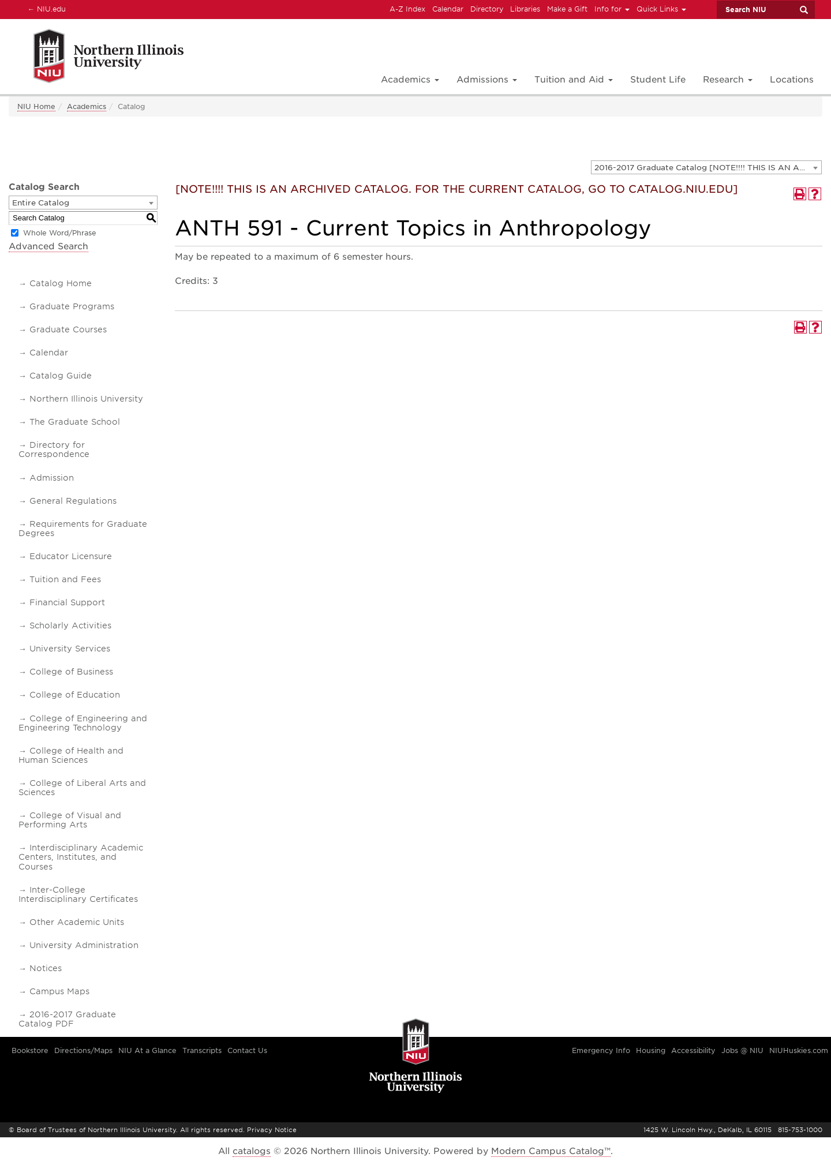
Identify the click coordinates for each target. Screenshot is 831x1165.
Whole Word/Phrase (59, 232)
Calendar (447, 9)
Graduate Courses (68, 329)
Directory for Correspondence (53, 449)
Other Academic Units (76, 922)
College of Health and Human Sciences (70, 755)
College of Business (71, 671)
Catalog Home (60, 283)
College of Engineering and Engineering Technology (82, 723)
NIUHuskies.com (798, 1050)
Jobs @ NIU (742, 1050)
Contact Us (247, 1050)
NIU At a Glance (147, 1050)
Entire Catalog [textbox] (40, 202)
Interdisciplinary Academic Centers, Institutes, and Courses (80, 857)
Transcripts (202, 1050)
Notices (45, 968)
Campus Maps (59, 991)
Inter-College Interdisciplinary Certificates (78, 894)
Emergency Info (601, 1050)
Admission (51, 477)
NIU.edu (45, 8)
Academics (86, 106)
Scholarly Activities (70, 625)
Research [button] (728, 79)
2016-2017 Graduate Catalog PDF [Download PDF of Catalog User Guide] (67, 1019)
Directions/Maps (83, 1050)
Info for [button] (612, 9)
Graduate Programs (71, 306)
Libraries (525, 9)
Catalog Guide (60, 375)
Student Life (658, 79)
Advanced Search (48, 246)
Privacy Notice (272, 1130)
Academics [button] (410, 79)
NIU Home (36, 106)
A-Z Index (407, 9)
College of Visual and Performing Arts (69, 820)
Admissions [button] (486, 79)
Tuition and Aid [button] (573, 79)
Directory (486, 9)
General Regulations (73, 500)
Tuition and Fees (65, 579)
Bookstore (30, 1050)
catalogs (252, 1151)
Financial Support (67, 602)
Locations (792, 79)
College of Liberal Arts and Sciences (82, 787)
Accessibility (693, 1050)
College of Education (74, 694)
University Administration (83, 945)
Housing (650, 1050)
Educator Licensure (70, 556)
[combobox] (706, 167)
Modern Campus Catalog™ (551, 1151)
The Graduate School (74, 421)
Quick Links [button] (661, 9)
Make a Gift (567, 9)
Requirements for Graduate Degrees (82, 528)
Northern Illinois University (86, 398)
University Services (69, 648)
